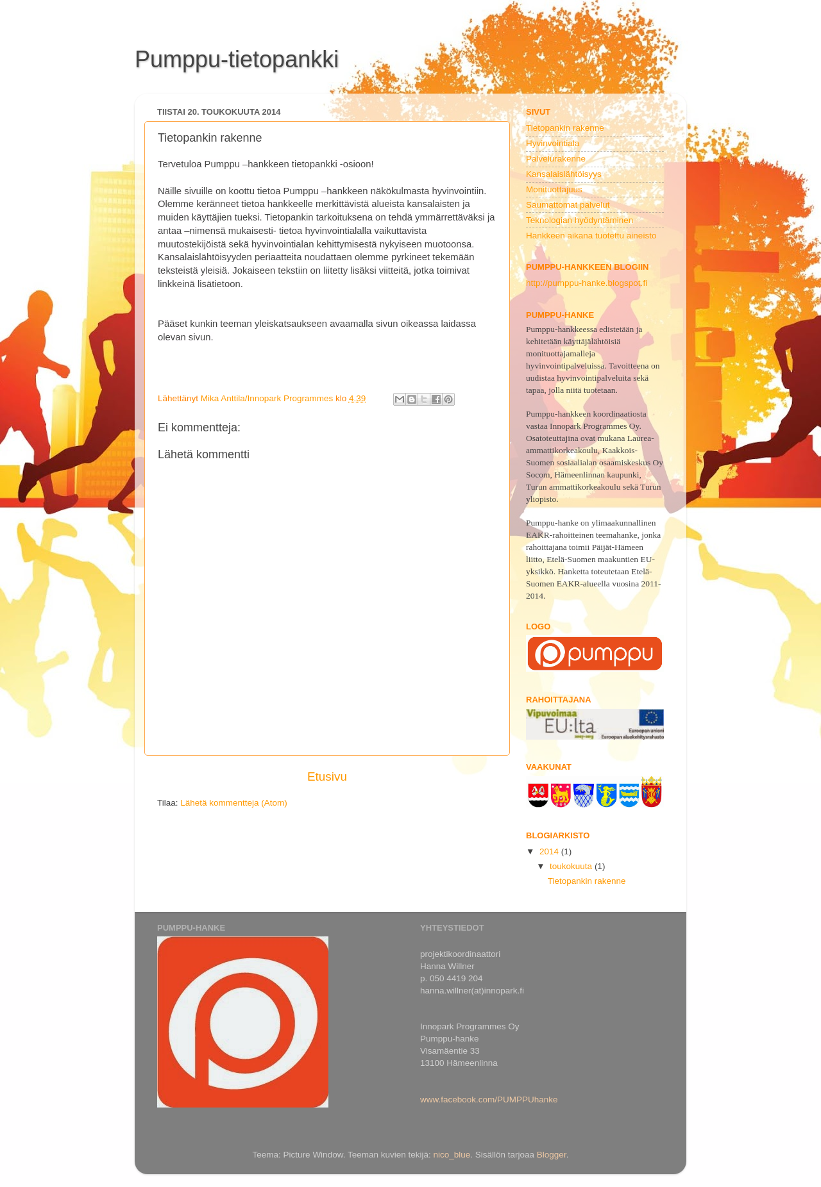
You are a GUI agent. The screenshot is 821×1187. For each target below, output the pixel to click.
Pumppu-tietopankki (237, 59)
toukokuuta (572, 866)
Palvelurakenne (556, 158)
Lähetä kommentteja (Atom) (233, 803)
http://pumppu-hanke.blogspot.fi (586, 283)
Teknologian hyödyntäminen (579, 220)
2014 (550, 851)
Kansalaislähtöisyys (564, 174)
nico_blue (451, 1154)
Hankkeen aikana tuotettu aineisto (591, 235)
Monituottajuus (554, 189)
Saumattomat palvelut (568, 205)
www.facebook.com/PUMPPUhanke (489, 1099)
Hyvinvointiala (552, 143)
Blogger (551, 1154)
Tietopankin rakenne (565, 128)
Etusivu (327, 776)
